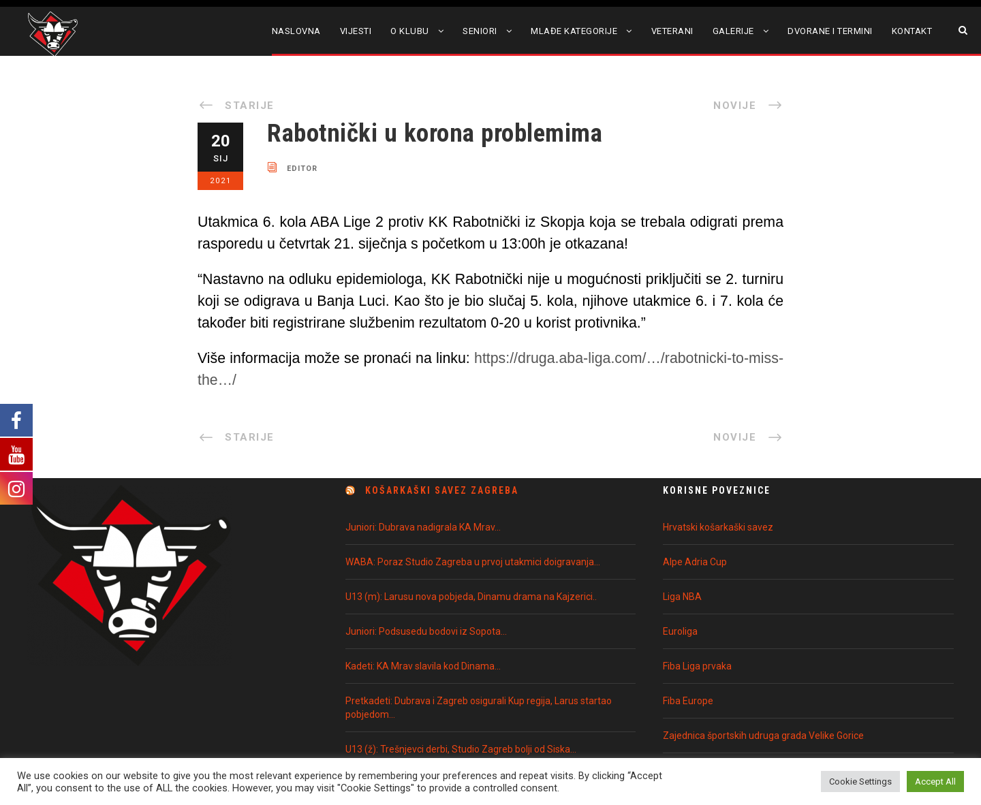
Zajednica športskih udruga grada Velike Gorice (763, 735)
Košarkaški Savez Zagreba (441, 490)
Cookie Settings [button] (860, 781)
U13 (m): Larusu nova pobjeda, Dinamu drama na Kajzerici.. (471, 596)
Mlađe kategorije (574, 31)
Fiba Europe (688, 700)
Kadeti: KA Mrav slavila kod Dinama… (423, 666)
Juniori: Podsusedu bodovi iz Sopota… (426, 631)
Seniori (480, 31)
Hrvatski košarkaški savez (718, 527)
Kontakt (912, 31)
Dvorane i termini (830, 31)
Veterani (672, 31)
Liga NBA (682, 596)
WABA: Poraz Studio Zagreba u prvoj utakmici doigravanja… (472, 561)
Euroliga (680, 631)
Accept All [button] (935, 781)
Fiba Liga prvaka (697, 666)
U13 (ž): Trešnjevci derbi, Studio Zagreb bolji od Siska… (460, 749)
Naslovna (296, 31)
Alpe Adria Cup (695, 561)
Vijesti (356, 31)
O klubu (409, 31)
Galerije (733, 31)
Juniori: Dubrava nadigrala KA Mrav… (423, 527)
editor (302, 167)
